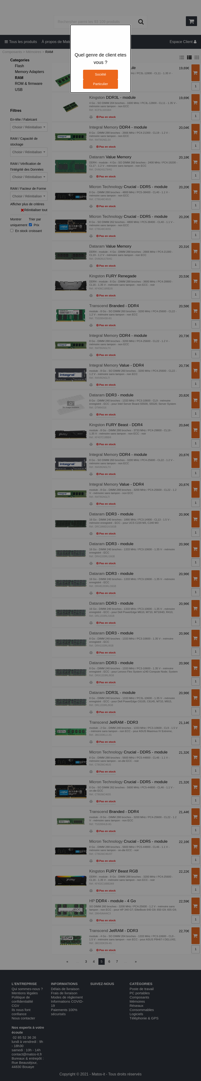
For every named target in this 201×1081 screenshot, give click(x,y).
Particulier (100, 84)
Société (100, 74)
